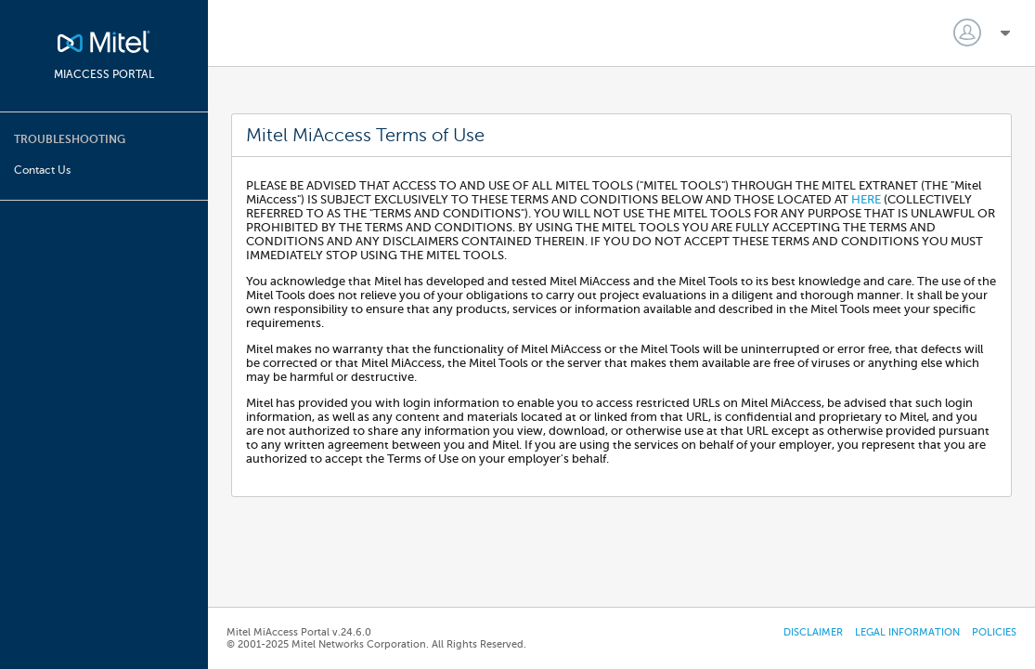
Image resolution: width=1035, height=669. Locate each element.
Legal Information (907, 632)
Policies (994, 632)
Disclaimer (813, 632)
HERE (867, 199)
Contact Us (42, 170)
